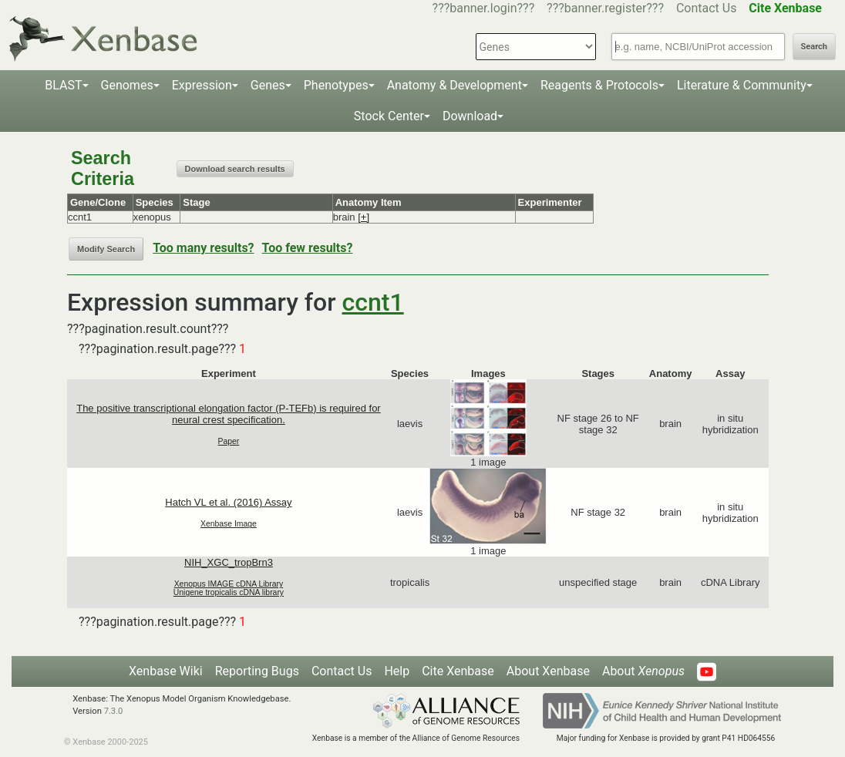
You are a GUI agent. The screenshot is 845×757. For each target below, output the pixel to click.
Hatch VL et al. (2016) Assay (228, 502)
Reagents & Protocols (599, 85)
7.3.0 (113, 711)
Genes (268, 85)
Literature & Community (741, 85)
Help (396, 671)
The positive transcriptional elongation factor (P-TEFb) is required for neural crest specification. (228, 414)
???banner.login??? (484, 8)
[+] (363, 217)
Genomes (127, 85)
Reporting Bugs (257, 671)
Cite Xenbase (458, 671)
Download (470, 116)
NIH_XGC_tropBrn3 (228, 562)
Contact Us (706, 8)
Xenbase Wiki (166, 671)
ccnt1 (373, 302)
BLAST (63, 85)
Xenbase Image (228, 524)
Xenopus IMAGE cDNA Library (229, 584)
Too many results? (203, 248)
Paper (229, 441)
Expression (202, 85)
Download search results (235, 168)
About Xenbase (548, 671)
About (643, 671)
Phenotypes (336, 85)
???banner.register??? (605, 8)
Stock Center (389, 116)
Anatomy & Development (454, 85)
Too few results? (307, 248)
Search (814, 47)
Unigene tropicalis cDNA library (228, 592)
